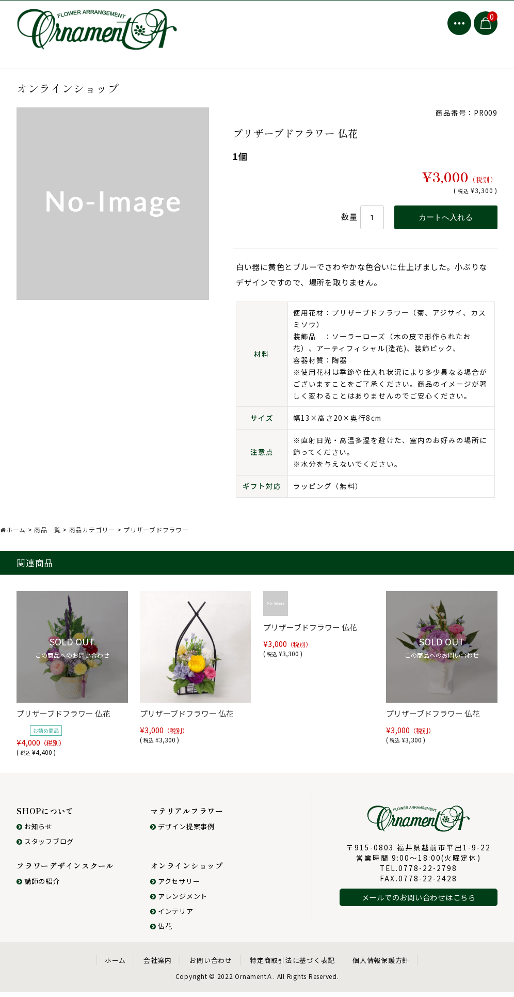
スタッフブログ (45, 846)
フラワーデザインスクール (65, 870)
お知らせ (35, 831)
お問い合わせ (210, 965)
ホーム (115, 965)
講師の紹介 (38, 886)
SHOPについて (45, 816)
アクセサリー (175, 886)
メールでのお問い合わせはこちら (419, 902)
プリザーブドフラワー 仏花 (63, 718)
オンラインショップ (186, 870)
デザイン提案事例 (182, 831)
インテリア (172, 916)
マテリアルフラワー (186, 816)
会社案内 (157, 965)
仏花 (161, 931)
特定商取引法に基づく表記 (292, 965)
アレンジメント (178, 901)
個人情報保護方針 (380, 965)
